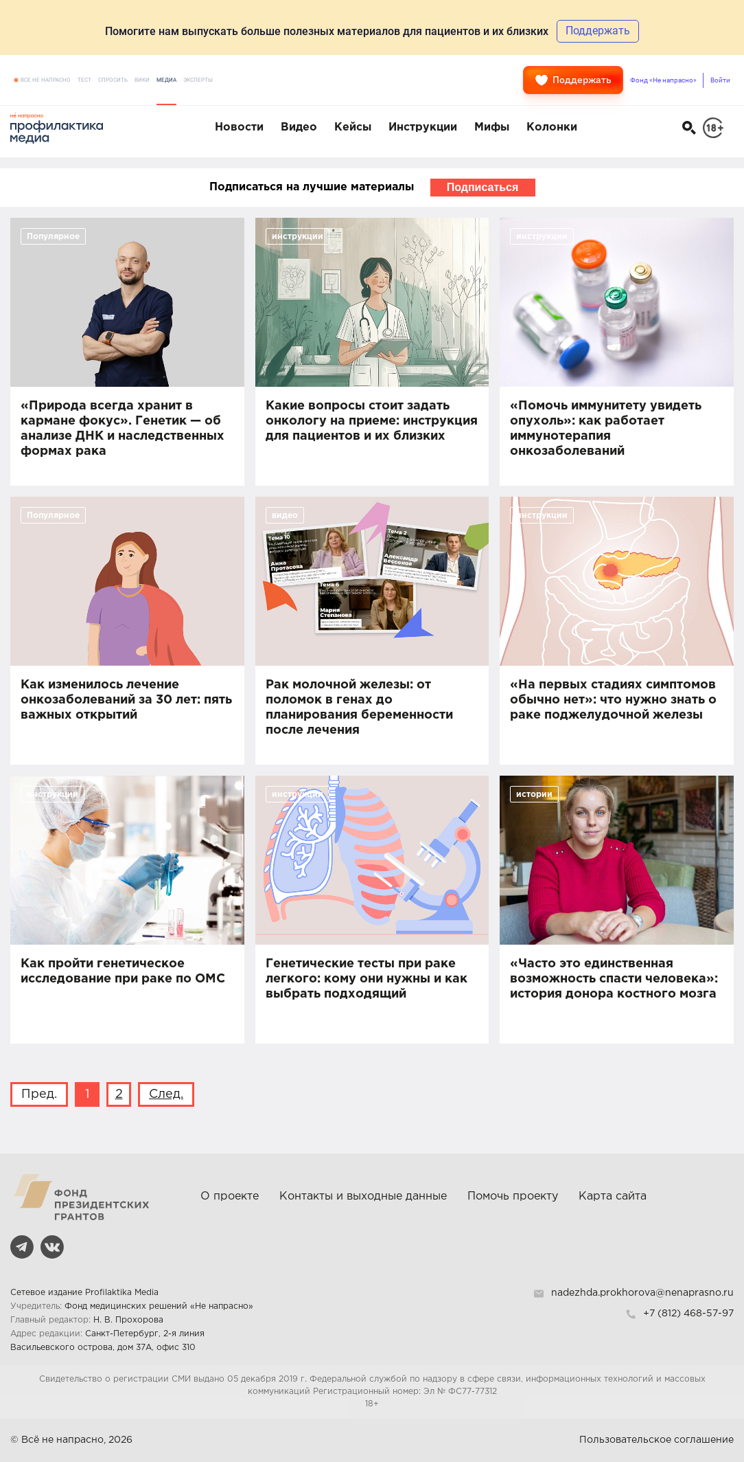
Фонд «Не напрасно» (663, 80)
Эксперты (198, 80)
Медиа (166, 80)
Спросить (113, 80)
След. (166, 1094)
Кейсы (352, 127)
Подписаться (483, 187)
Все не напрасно (46, 80)
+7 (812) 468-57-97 (688, 1313)
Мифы (491, 127)
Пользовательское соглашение (656, 1440)
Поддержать (573, 80)
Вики (142, 80)
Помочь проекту (512, 1196)
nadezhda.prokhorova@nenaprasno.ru (642, 1293)
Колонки (551, 127)
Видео (299, 127)
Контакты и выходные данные (363, 1196)
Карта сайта (613, 1196)
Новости (239, 127)
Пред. (39, 1094)
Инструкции (422, 127)
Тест (84, 80)
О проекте (229, 1196)
